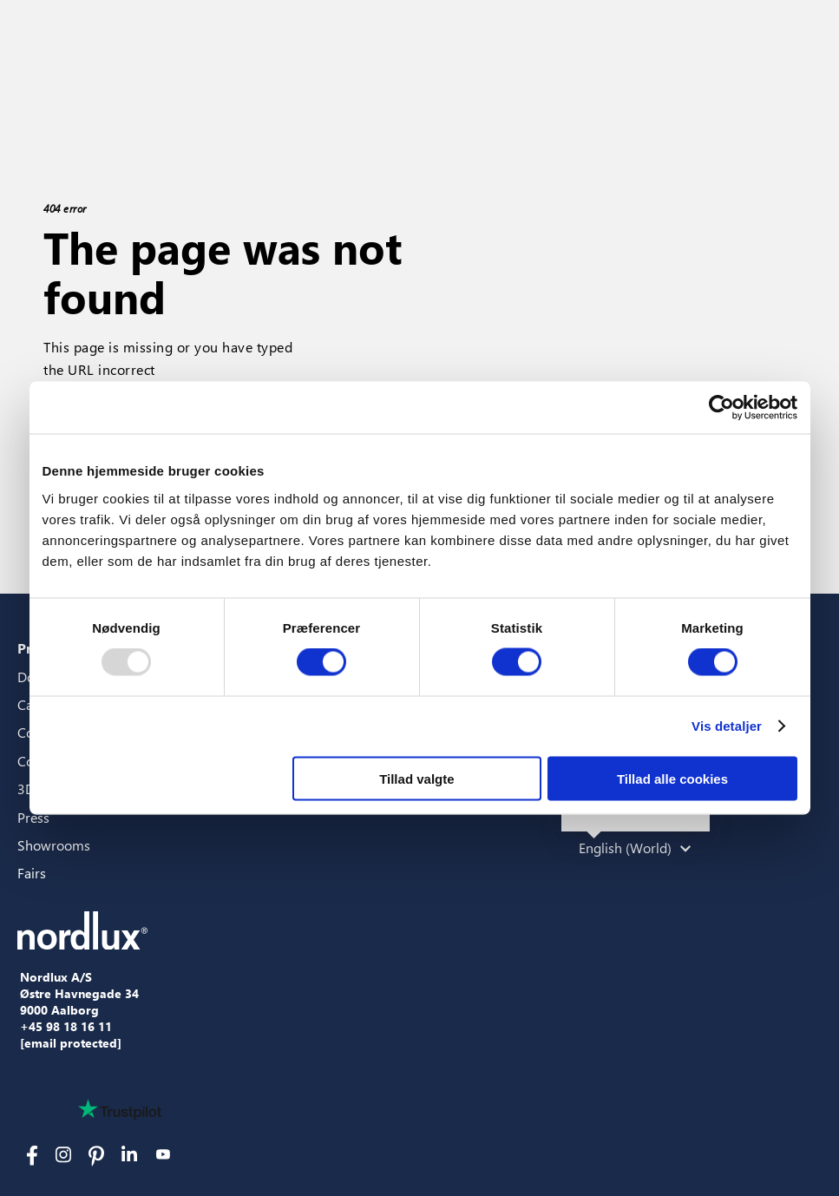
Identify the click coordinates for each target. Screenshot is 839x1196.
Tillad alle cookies (672, 778)
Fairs (31, 873)
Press (33, 817)
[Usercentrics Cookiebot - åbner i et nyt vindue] (721, 408)
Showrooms (53, 845)
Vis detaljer (727, 726)
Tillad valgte (416, 778)
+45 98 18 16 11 (66, 1027)
